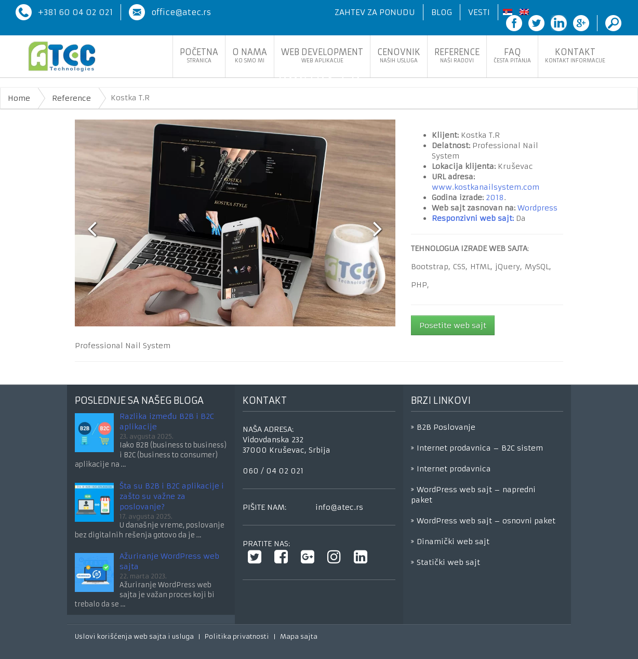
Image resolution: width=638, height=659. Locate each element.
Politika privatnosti (237, 636)
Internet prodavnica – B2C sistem (480, 448)
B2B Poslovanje (446, 427)
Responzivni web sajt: (473, 218)
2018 (495, 197)
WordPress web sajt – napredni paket (473, 495)
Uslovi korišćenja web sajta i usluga (134, 636)
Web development (322, 55)
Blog (441, 12)
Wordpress (537, 208)
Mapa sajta (298, 636)
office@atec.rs (181, 12)
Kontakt (575, 55)
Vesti (479, 12)
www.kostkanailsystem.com (485, 187)
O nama (249, 55)
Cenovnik (398, 55)
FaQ (512, 55)
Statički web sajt (448, 562)
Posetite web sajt (452, 325)
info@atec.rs (339, 507)
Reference (457, 55)
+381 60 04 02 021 (75, 12)
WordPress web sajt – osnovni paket (486, 520)
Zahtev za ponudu (375, 12)
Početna (199, 55)
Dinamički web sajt (453, 541)
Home (19, 98)
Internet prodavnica (454, 468)
